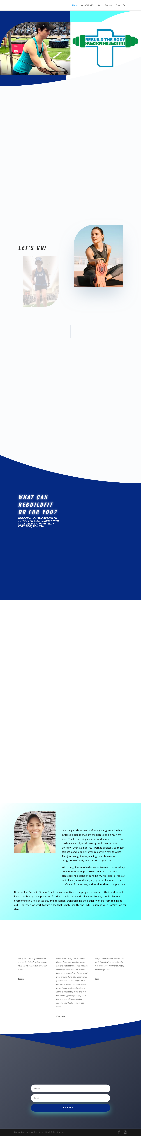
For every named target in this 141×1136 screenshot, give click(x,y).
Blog (100, 5)
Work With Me (87, 5)
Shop (118, 5)
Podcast (108, 5)
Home (75, 5)
